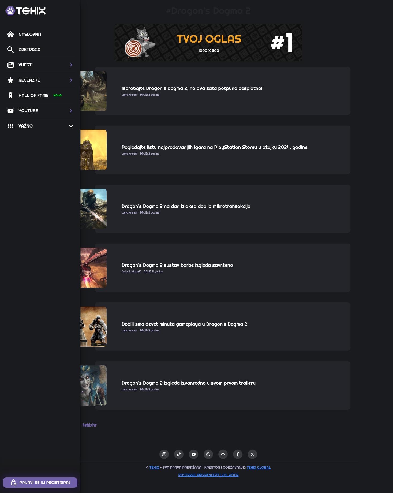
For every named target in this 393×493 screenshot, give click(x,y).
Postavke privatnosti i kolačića (237, 475)
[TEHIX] (25, 10)
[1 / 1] (237, 42)
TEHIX (182, 467)
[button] (40, 64)
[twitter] (281, 454)
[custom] (207, 454)
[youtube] (222, 454)
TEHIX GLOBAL (287, 467)
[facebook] (266, 454)
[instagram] (192, 454)
